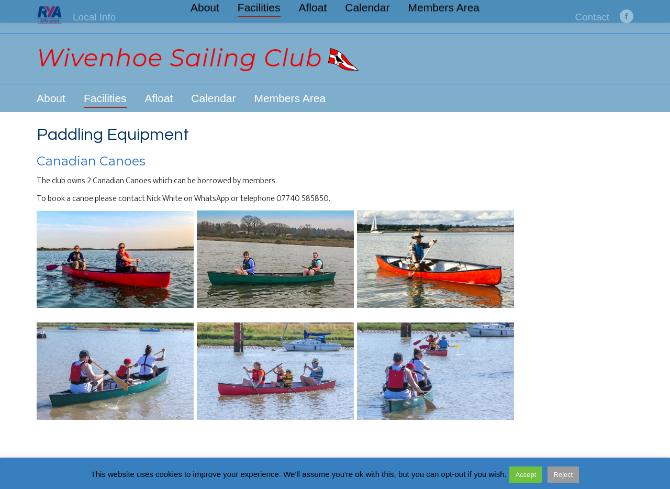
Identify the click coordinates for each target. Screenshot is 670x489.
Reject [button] (563, 475)
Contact (592, 17)
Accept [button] (526, 475)
